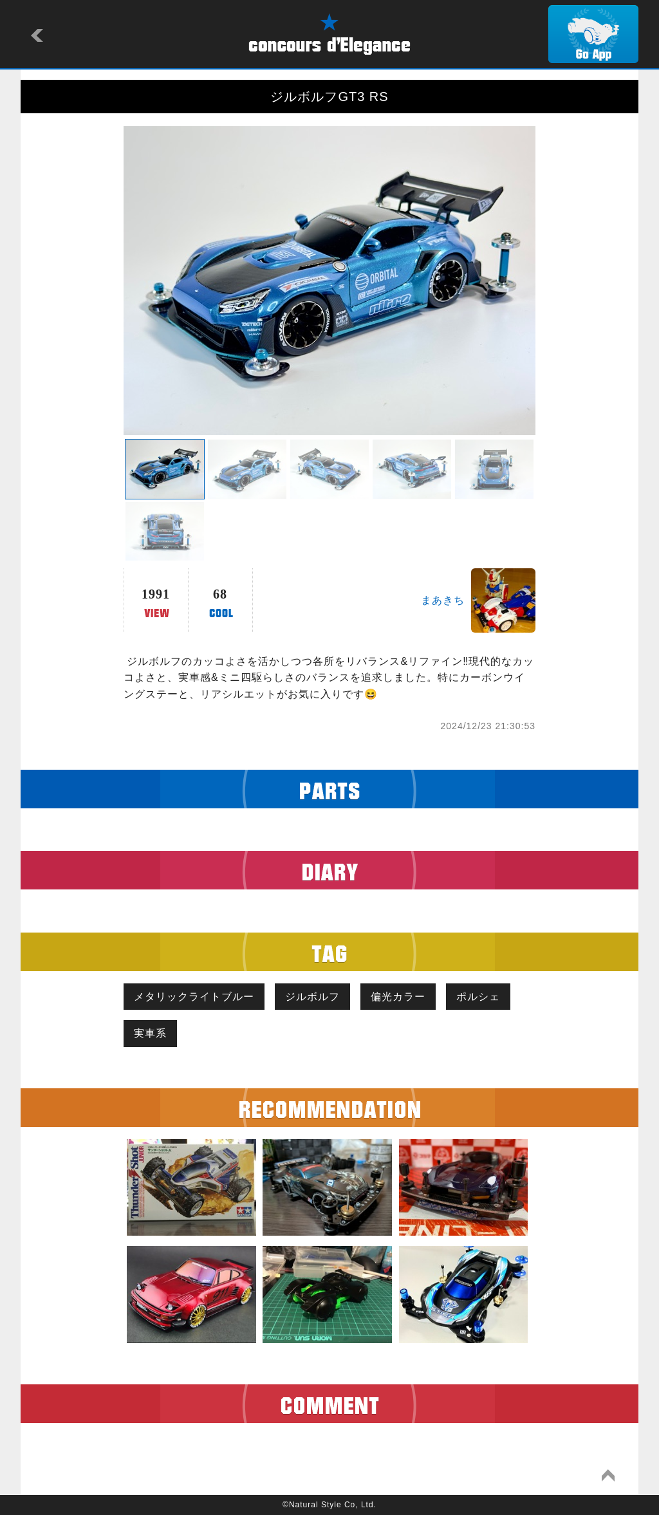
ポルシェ (478, 996)
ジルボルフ (312, 996)
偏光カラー (398, 996)
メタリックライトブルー (194, 996)
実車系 (150, 1033)
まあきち (443, 600)
